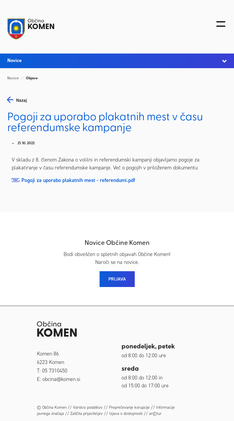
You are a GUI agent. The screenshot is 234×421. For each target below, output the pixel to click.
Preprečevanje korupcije (129, 407)
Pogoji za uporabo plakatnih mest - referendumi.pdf (78, 180)
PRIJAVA (117, 279)
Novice (13, 78)
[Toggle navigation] (221, 24)
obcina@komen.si (61, 379)
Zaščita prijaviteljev (86, 413)
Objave (32, 78)
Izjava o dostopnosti (126, 413)
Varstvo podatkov (88, 407)
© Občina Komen (51, 407)
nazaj (21, 100)
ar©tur (155, 413)
